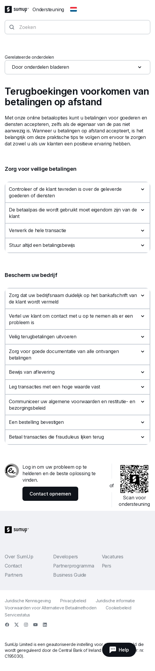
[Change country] (73, 9)
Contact (13, 566)
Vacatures (112, 557)
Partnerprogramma (73, 566)
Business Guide (69, 575)
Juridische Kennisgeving (28, 600)
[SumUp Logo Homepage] (18, 9)
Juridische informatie (115, 600)
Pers (106, 566)
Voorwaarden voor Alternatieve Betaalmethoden (50, 607)
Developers (65, 557)
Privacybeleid (73, 600)
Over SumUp (19, 557)
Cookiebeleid (118, 607)
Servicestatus (17, 614)
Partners (14, 575)
